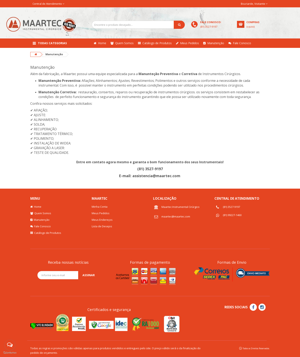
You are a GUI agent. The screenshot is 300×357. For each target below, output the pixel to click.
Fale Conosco (239, 43)
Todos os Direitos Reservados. (256, 348)
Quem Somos (122, 43)
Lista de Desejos (102, 226)
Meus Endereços (102, 220)
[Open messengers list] (10, 345)
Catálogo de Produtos (155, 43)
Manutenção (213, 43)
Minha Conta (99, 206)
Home (100, 43)
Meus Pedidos (187, 43)
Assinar (88, 275)
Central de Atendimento (48, 4)
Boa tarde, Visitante (254, 4)
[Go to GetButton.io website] (9, 352)
